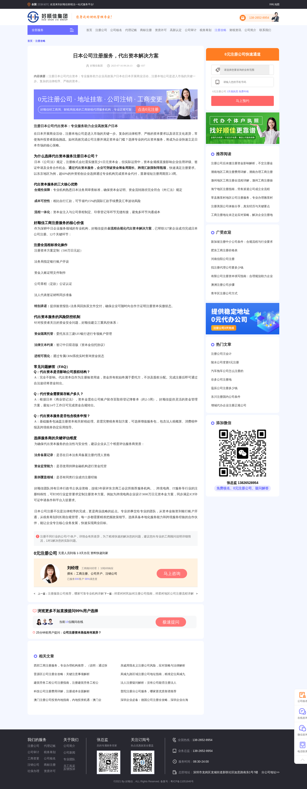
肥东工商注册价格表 (224, 250)
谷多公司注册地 (221, 379)
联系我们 (265, 30)
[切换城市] (43, 4)
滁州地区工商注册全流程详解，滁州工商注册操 (242, 180)
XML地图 (274, 4)
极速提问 (171, 622)
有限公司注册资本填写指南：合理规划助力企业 (242, 276)
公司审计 (191, 30)
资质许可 (161, 30)
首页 (89, 30)
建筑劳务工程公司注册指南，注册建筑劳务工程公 (66, 682)
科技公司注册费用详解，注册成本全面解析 (62, 691)
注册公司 (101, 30)
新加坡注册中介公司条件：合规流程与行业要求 (242, 241)
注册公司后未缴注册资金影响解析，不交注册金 (242, 163)
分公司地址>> (270, 772)
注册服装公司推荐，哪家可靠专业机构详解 (76, 593)
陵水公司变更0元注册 (225, 362)
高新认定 (176, 30)
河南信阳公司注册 (223, 259)
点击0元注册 (148, 109)
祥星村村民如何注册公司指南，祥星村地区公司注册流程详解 (154, 593)
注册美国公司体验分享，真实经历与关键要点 (240, 206)
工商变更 (33, 758)
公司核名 (116, 30)
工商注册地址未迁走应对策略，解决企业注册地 (242, 214)
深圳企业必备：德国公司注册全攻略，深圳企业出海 (154, 700)
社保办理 (33, 771)
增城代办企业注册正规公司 (228, 405)
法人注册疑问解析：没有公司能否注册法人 (148, 682)
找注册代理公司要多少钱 (227, 267)
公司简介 (250, 30)
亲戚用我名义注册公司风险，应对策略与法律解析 (153, 665)
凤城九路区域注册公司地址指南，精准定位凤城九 (153, 674)
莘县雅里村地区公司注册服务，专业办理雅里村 (242, 197)
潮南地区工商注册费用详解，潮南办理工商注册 (242, 171)
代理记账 (131, 30)
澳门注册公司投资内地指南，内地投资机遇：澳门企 (67, 700)
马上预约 (242, 101)
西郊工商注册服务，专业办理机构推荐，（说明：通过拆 (70, 665)
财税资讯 (235, 30)
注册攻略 (220, 30)
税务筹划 (205, 30)
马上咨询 (172, 573)
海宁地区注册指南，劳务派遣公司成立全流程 (240, 189)
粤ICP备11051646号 (182, 781)
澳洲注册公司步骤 (223, 284)
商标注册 (146, 30)
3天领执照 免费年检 (238, 91)
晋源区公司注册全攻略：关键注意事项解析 (62, 674)
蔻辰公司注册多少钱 (224, 388)
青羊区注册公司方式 (224, 293)
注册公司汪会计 (221, 353)
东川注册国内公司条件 (225, 396)
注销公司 (33, 764)
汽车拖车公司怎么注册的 (227, 371)
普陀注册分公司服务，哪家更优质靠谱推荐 (148, 691)
